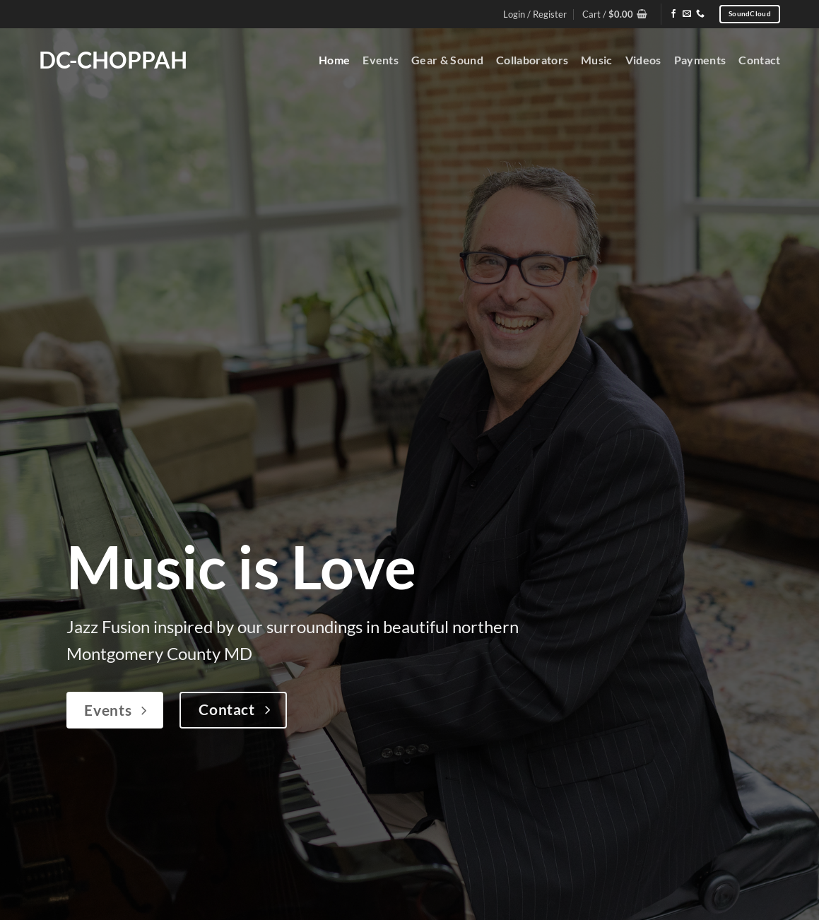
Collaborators (532, 59)
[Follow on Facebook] (673, 14)
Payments (700, 59)
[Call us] (700, 14)
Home (334, 59)
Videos (643, 59)
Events (381, 59)
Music (597, 59)
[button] (614, 14)
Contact (759, 59)
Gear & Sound (447, 59)
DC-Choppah (113, 60)
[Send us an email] (687, 14)
